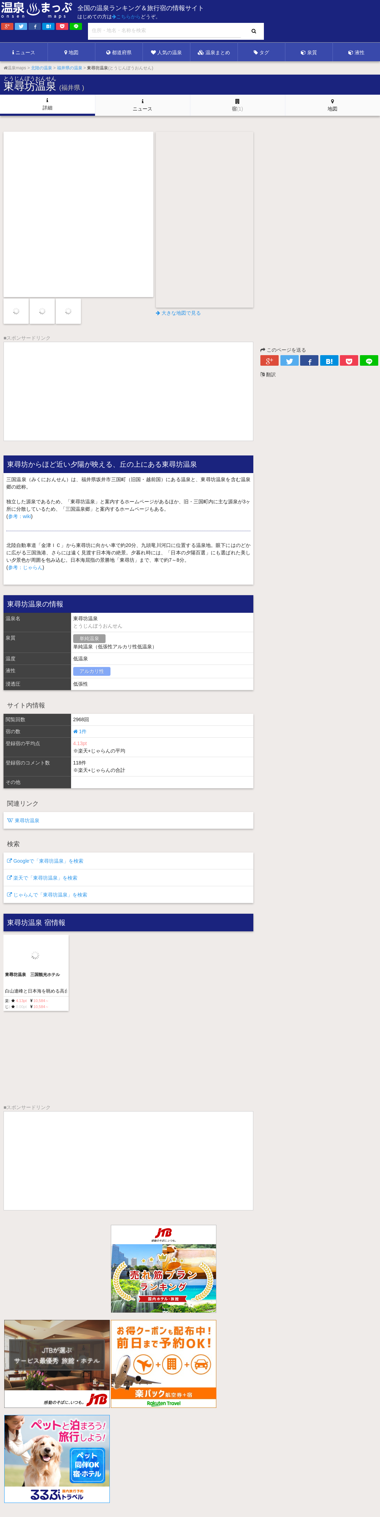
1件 (80, 731)
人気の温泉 (166, 52)
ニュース (23, 52)
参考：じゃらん (25, 567)
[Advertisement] (235, 21)
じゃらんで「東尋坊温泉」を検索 (47, 895)
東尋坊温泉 (23, 820)
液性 (356, 52)
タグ (261, 52)
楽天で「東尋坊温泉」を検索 (42, 878)
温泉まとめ (214, 52)
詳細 (47, 104)
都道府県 (119, 52)
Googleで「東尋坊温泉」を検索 (45, 861)
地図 (71, 52)
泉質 (309, 52)
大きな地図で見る (178, 313)
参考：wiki (19, 516)
